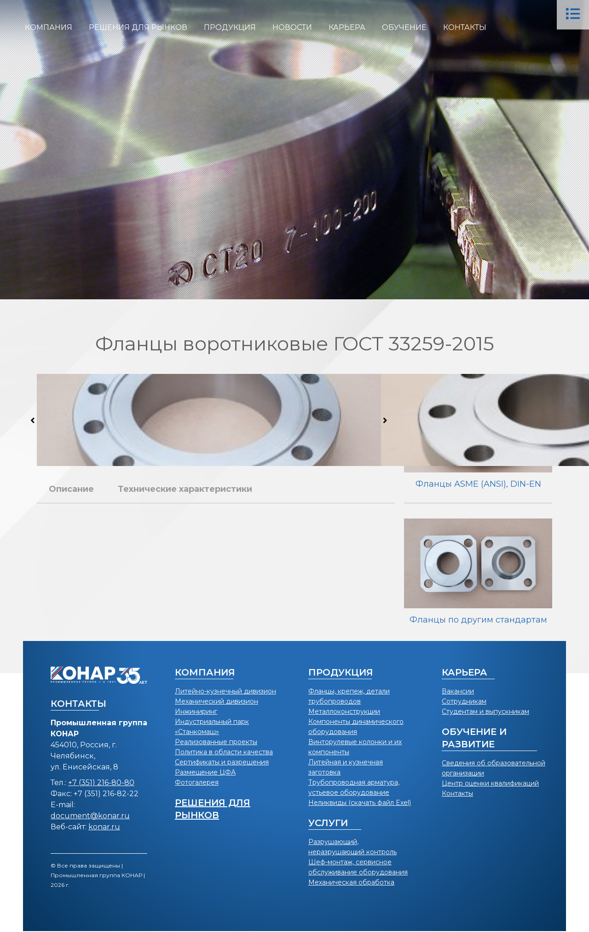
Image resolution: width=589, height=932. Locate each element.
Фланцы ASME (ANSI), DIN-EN (478, 484)
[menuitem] (48, 27)
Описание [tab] (71, 489)
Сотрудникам (464, 701)
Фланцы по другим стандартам (478, 620)
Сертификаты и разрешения (222, 762)
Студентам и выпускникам (485, 711)
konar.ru (104, 826)
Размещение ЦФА (205, 772)
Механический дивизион (216, 701)
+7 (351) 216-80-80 (101, 782)
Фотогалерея (197, 782)
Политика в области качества (224, 752)
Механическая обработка (351, 882)
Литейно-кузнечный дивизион (225, 691)
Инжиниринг (196, 711)
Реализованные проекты (216, 742)
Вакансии (458, 691)
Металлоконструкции (344, 711)
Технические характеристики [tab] (185, 489)
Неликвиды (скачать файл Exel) (359, 802)
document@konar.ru (90, 815)
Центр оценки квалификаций (490, 783)
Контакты (457, 793)
